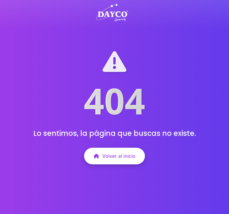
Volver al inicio (115, 156)
